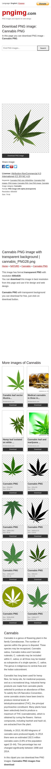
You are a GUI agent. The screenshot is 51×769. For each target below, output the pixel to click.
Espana (21, 3)
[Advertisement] (25, 78)
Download (12, 405)
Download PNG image (16, 156)
